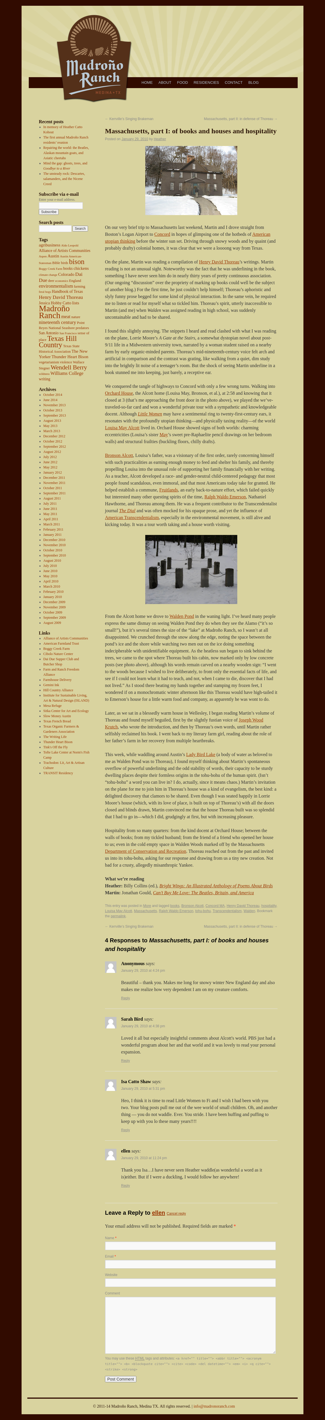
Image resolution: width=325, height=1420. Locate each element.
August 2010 (52, 561)
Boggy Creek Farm (50, 268)
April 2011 (50, 519)
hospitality (268, 906)
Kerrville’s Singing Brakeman (129, 119)
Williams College (66, 373)
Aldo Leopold (70, 245)
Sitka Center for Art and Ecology (66, 711)
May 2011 (50, 514)
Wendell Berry (69, 367)
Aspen (43, 256)
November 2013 (54, 405)
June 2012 (50, 462)
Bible (56, 263)
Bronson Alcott (119, 455)
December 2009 (54, 602)
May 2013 (50, 426)
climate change (48, 274)
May (164, 434)
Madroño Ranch (54, 312)
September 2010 (54, 555)
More (147, 906)
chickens (81, 268)
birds (64, 263)
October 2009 (52, 612)
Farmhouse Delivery (57, 680)
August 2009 (52, 623)
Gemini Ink (51, 685)
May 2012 (50, 467)
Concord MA (215, 906)
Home (147, 82)
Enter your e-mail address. (57, 200)
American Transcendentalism (132, 517)
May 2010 (50, 576)
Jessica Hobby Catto (55, 303)
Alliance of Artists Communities (64, 250)
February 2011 (53, 529)
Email (110, 1256)
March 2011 (51, 524)
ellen (158, 1213)
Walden (249, 911)
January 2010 (52, 597)
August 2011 (52, 498)
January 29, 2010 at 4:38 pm (143, 1026)
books (68, 268)
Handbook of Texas (67, 291)
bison (77, 261)
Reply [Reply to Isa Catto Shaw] (125, 1130)
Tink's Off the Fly (55, 747)
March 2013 (51, 431)
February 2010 (53, 592)
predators (82, 328)
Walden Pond (181, 616)
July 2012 (50, 457)
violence (66, 362)
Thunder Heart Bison (69, 356)
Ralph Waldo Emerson (225, 496)
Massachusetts (145, 911)
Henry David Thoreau (61, 297)
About (164, 82)
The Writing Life (55, 737)
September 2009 (54, 618)
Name (110, 1238)
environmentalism (56, 286)
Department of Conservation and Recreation (145, 851)
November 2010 (54, 545)
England (75, 281)
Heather (160, 139)
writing (44, 379)
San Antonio (49, 333)
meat (65, 316)
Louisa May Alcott (122, 427)
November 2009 (54, 607)
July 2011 (50, 504)
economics (61, 280)
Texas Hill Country (58, 342)
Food (182, 82)
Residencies (206, 82)
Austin (53, 256)
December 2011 (54, 478)
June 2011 (50, 509)
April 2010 (50, 581)
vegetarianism (49, 362)
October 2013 (52, 410)
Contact (234, 82)
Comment (112, 1293)
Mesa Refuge (52, 706)
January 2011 (52, 535)
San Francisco (68, 333)
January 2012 (52, 472)
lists (75, 303)
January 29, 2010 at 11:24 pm (144, 1158)
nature (75, 317)
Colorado (66, 274)
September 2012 (54, 447)
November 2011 (54, 483)
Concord (162, 234)
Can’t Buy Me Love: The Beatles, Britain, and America (203, 892)
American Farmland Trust (61, 643)
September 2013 (54, 415)
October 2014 (52, 395)
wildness (44, 373)
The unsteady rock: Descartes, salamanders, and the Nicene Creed (64, 179)
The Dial (127, 510)
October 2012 (52, 441)
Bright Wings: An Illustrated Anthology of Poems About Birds (216, 885)
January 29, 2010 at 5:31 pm (143, 1089)
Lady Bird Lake (200, 754)
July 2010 (50, 566)
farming (79, 286)
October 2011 (52, 488)
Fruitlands (168, 489)
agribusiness (49, 245)
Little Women (150, 413)
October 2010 (52, 550)
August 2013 (52, 421)
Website (111, 1275)
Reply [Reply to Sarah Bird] (125, 1061)
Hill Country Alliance (58, 690)
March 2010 (51, 586)
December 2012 (54, 436)
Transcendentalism (227, 911)
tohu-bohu (203, 911)
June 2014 (50, 400)
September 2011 (54, 493)
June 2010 (50, 571)
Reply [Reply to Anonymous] (125, 998)
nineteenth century (57, 322)
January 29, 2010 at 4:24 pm (143, 971)
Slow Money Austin (57, 716)
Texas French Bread (57, 721)
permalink (118, 916)
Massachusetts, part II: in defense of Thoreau (241, 119)
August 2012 (52, 452)
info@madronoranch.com (214, 1406)
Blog (253, 82)
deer (51, 281)
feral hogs (45, 291)
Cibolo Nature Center (58, 654)
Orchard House (119, 393)
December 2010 (54, 540)
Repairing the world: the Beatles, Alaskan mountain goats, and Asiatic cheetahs (66, 153)
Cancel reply (176, 1214)
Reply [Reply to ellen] (125, 1186)
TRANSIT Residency (58, 773)
